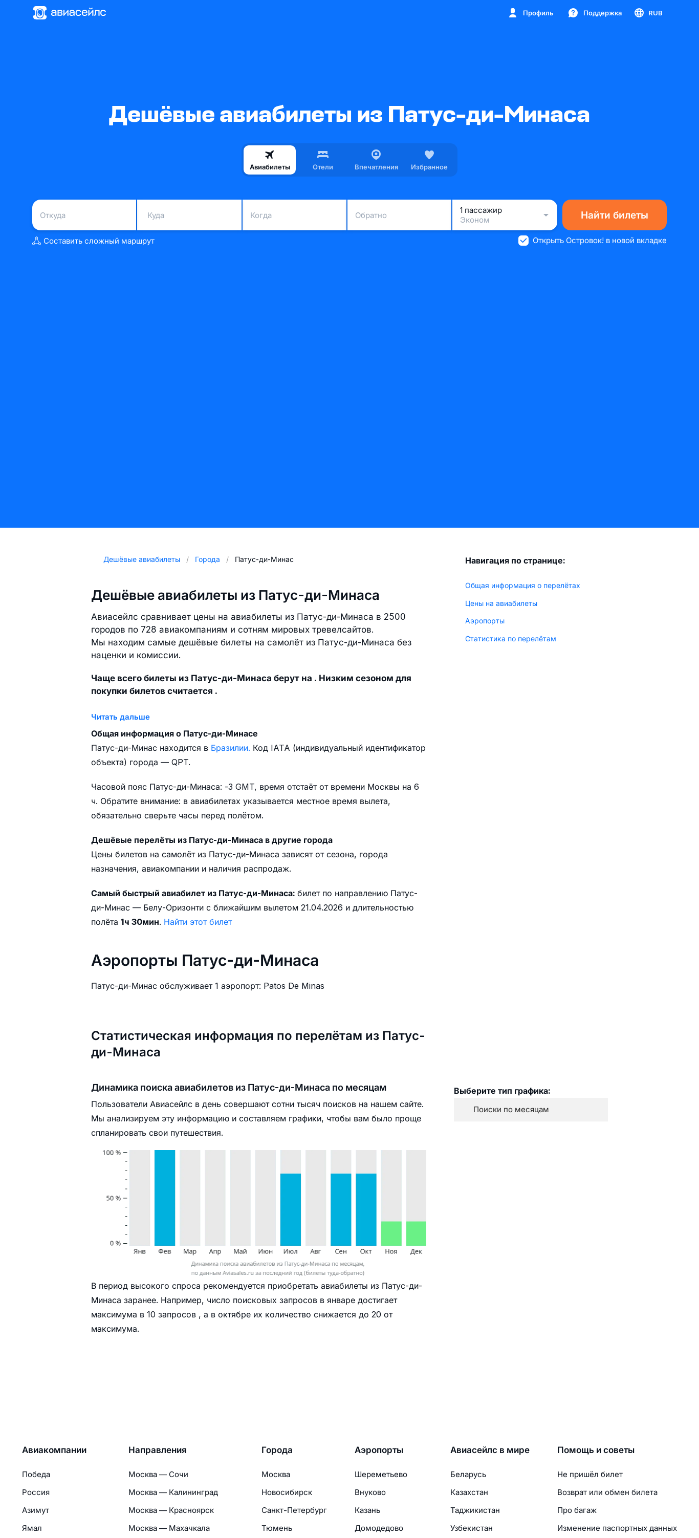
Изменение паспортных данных (617, 1528)
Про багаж (577, 1510)
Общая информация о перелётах (522, 585)
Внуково (370, 1492)
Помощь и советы (596, 1450)
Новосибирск (286, 1492)
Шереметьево (381, 1474)
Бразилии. (232, 748)
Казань (367, 1510)
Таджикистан (475, 1510)
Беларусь (468, 1474)
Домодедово (379, 1528)
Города (277, 1450)
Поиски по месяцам (511, 1109)
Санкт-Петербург (294, 1510)
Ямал (32, 1528)
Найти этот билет (198, 922)
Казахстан (469, 1492)
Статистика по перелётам (510, 638)
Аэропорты (485, 620)
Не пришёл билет (590, 1474)
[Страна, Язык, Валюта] (648, 13)
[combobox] (84, 215)
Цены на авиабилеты (501, 603)
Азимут (35, 1510)
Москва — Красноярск (171, 1510)
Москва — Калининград (173, 1492)
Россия (36, 1492)
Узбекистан (471, 1528)
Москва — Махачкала (169, 1528)
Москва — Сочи (158, 1474)
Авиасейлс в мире (490, 1450)
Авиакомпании (54, 1450)
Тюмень (276, 1528)
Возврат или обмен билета (607, 1492)
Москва (275, 1474)
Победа (36, 1474)
